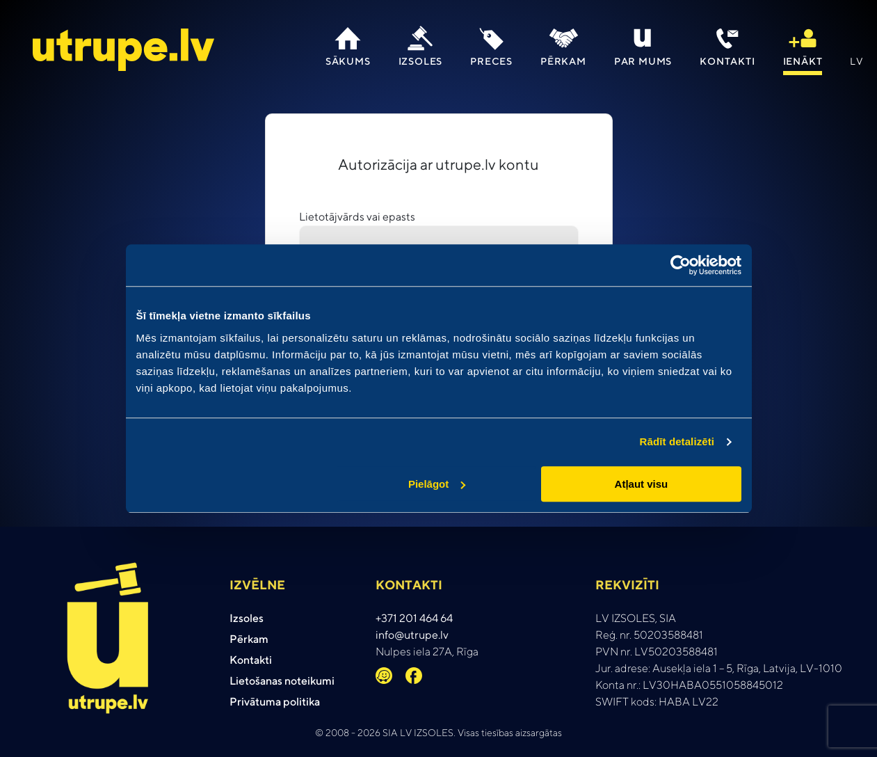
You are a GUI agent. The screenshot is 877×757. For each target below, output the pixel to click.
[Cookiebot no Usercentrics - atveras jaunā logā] (680, 265)
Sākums (348, 61)
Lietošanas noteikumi (282, 680)
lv (857, 61)
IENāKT (803, 61)
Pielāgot (436, 484)
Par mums (643, 61)
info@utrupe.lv (412, 635)
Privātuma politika (275, 701)
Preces (491, 61)
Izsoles (421, 61)
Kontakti (727, 61)
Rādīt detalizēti (677, 441)
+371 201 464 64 (414, 618)
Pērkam (563, 61)
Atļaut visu (641, 484)
